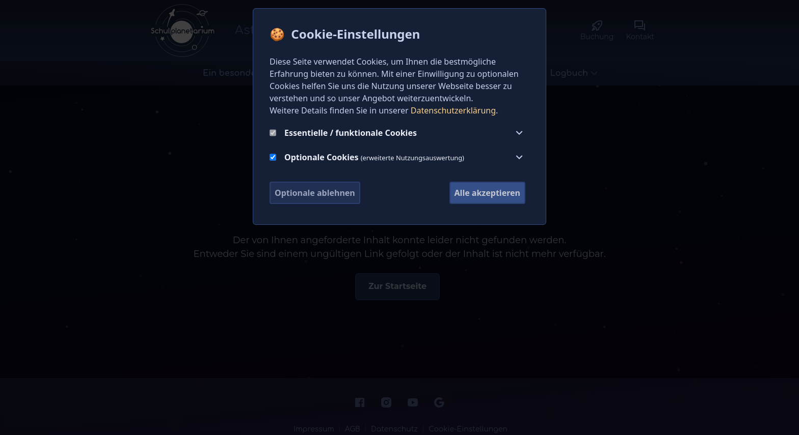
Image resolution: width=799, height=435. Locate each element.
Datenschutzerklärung (453, 110)
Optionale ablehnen (315, 192)
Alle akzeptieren (487, 192)
